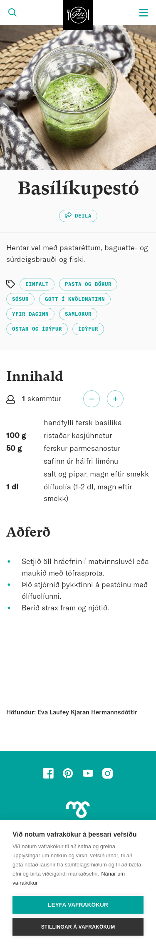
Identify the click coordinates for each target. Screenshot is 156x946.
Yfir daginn (30, 314)
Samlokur (78, 314)
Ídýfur (88, 329)
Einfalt (37, 284)
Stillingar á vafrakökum (78, 927)
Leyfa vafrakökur (78, 905)
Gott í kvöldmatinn (75, 299)
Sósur (20, 299)
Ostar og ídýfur (37, 329)
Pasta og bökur (88, 284)
